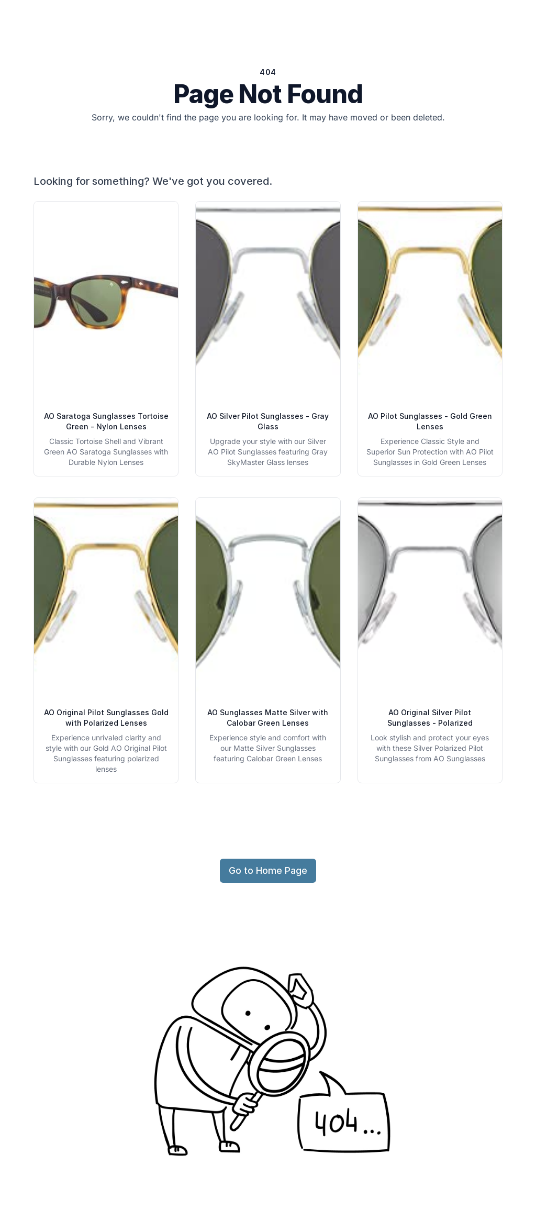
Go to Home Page (268, 870)
